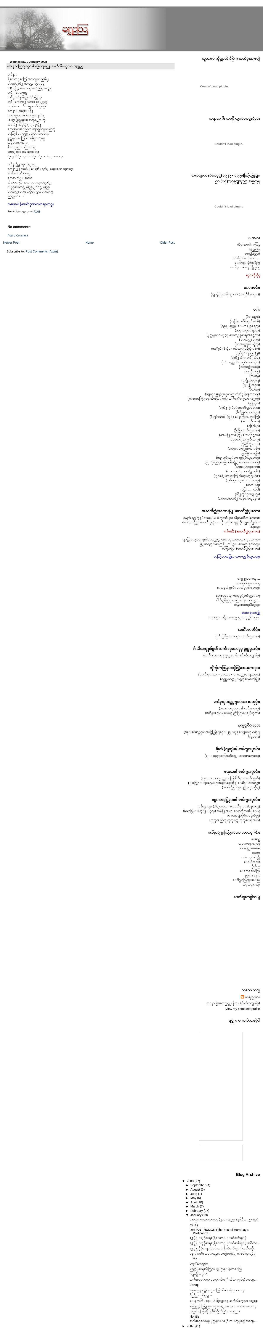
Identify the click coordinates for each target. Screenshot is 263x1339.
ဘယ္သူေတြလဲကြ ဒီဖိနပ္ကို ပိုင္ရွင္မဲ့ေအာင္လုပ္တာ (215, 1311)
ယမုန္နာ (256, 852)
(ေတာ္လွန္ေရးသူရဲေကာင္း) (240, 362)
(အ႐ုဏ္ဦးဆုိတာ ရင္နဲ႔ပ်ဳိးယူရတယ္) (238, 457)
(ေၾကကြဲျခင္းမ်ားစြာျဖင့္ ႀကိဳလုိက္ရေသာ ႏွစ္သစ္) (224, 398)
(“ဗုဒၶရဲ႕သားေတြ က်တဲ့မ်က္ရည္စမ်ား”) (236, 475)
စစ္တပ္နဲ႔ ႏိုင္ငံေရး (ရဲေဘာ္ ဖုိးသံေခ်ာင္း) (218, 1237)
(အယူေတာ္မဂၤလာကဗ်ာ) (244, 448)
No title (194, 1316)
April (193, 1202)
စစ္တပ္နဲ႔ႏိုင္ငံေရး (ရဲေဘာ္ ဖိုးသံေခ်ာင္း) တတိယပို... (223, 1248)
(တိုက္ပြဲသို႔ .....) (250, 444)
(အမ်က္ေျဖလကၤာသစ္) (243, 480)
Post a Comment (18, 235)
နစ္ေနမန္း (252, 875)
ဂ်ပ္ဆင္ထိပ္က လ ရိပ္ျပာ (201, 1295)
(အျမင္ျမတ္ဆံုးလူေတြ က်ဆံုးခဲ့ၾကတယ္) (232, 394)
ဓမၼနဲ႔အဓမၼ (250, 848)
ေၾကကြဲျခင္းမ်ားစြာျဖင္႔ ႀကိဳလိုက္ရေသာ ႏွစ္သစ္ (45, 66)
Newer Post (11, 242)
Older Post (167, 242)
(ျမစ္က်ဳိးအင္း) (251, 385)
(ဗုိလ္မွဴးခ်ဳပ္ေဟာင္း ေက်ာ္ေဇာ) (237, 636)
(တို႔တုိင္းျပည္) (247, 494)
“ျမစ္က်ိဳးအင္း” (198, 1274)
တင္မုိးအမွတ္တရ (199, 1263)
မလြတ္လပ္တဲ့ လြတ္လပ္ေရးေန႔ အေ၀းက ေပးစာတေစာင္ (223, 1306)
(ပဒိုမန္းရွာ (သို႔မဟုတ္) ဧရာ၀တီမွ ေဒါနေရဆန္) (228, 806)
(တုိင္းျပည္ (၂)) (248, 353)
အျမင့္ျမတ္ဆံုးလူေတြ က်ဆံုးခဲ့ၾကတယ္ (217, 1290)
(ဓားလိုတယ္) (252, 371)
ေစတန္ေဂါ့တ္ (250, 871)
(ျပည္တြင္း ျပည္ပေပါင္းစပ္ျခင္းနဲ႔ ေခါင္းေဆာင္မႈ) (224, 782)
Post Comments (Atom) (42, 251)
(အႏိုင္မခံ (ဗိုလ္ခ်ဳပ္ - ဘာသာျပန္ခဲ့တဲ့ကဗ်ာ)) (235, 348)
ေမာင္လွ (255, 839)
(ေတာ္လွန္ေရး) (249, 339)
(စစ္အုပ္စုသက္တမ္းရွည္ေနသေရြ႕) (240, 679)
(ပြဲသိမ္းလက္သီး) (250, 453)
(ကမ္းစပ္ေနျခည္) (247, 330)
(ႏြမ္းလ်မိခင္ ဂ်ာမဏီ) (245, 321)
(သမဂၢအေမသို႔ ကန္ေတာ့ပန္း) (239, 498)
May (193, 1198)
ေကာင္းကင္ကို (250, 857)
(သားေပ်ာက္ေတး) (247, 466)
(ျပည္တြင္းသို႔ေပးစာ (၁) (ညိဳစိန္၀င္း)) (235, 294)
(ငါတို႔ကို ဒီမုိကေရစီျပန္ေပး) (239, 407)
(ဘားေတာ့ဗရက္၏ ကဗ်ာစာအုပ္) (239, 708)
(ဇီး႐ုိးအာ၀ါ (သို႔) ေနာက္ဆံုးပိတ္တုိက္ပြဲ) (235, 416)
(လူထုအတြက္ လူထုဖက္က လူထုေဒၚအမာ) (234, 820)
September (198, 1185)
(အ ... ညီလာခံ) (250, 421)
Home (89, 242)
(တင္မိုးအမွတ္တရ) (250, 380)
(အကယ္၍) (253, 485)
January (196, 1215)
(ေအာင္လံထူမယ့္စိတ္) (247, 344)
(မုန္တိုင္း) (254, 403)
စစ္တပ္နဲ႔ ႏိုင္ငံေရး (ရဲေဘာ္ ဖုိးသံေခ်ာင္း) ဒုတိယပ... (225, 1243)
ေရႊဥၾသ (252, 997)
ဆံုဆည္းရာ (251, 884)
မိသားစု (194, 1284)
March (195, 1206)
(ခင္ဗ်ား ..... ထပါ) (250, 489)
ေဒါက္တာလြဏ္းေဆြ (246, 880)
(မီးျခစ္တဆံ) (253, 316)
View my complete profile (242, 1009)
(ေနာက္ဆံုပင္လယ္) (249, 366)
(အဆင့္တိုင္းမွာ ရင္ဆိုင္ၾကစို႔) (241, 787)
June (194, 1194)
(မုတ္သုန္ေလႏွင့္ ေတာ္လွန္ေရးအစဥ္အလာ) (233, 335)
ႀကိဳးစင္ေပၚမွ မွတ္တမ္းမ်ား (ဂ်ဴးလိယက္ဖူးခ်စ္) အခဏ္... (223, 1279)
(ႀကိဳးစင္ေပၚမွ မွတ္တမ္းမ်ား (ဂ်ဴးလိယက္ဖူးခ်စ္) (231, 655)
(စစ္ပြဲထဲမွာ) (253, 426)
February (197, 1210)
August (195, 1189)
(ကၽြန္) (254, 376)
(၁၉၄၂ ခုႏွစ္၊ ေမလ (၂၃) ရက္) (240, 326)
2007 (190, 1326)
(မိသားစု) (254, 389)
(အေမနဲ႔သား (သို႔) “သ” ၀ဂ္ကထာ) (239, 435)
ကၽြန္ (194, 1224)
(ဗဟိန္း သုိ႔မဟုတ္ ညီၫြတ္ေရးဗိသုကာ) (232, 713)
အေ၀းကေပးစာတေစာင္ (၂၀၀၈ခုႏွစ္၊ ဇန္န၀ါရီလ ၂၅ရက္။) (224, 1219)
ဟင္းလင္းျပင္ (249, 843)
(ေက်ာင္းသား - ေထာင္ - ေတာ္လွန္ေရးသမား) (229, 674)
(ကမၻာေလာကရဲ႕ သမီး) (243, 471)
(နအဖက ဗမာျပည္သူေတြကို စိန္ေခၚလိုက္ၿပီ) (230, 778)
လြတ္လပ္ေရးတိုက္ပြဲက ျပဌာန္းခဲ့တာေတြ (216, 1269)
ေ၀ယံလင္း (252, 861)
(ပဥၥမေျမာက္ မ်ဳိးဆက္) (244, 439)
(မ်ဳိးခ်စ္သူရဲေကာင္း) (248, 412)
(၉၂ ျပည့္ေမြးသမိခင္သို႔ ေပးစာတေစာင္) (232, 462)
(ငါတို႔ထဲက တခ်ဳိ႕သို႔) (245, 357)
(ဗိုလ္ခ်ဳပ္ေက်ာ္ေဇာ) (247, 430)
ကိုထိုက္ (255, 866)
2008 (190, 1181)
